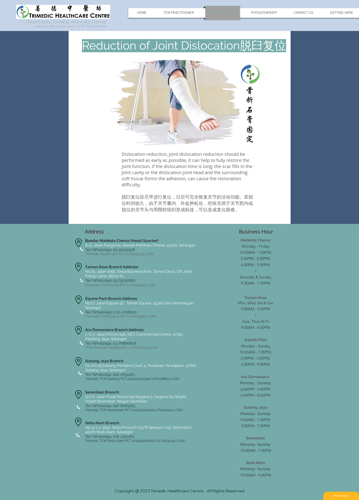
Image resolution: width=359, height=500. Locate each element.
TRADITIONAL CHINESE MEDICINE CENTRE (66, 22)
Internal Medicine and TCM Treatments (70, 26)
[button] (114, 45)
